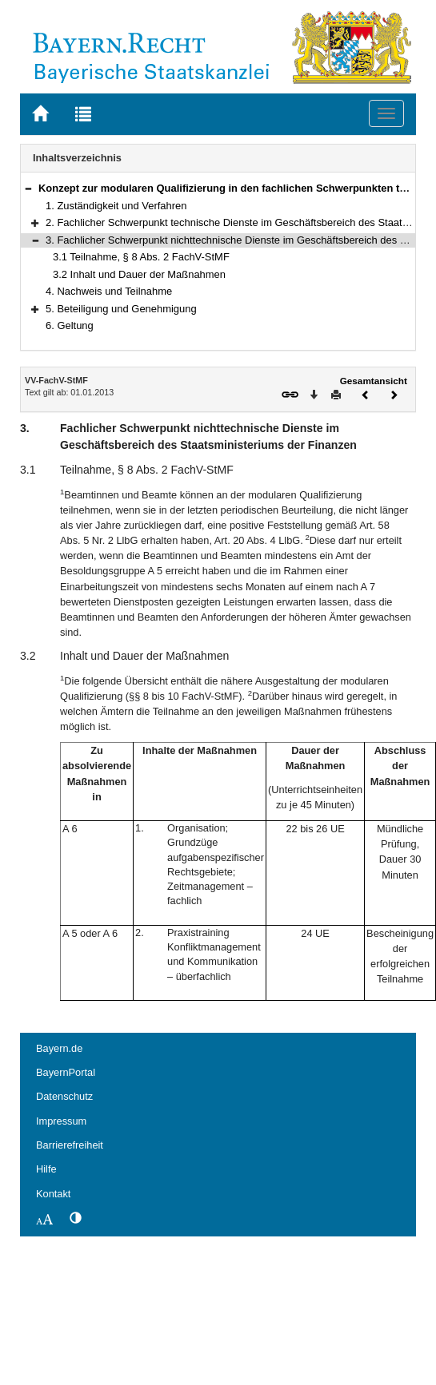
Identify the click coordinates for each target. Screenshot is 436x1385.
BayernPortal (65, 1072)
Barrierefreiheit (69, 1145)
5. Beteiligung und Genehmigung (121, 309)
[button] (28, 188)
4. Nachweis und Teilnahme (109, 291)
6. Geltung (70, 325)
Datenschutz (64, 1096)
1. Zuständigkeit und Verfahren (116, 206)
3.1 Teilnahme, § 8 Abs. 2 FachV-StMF (141, 257)
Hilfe (46, 1169)
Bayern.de (59, 1048)
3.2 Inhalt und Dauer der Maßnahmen (139, 274)
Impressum (61, 1121)
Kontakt (53, 1194)
